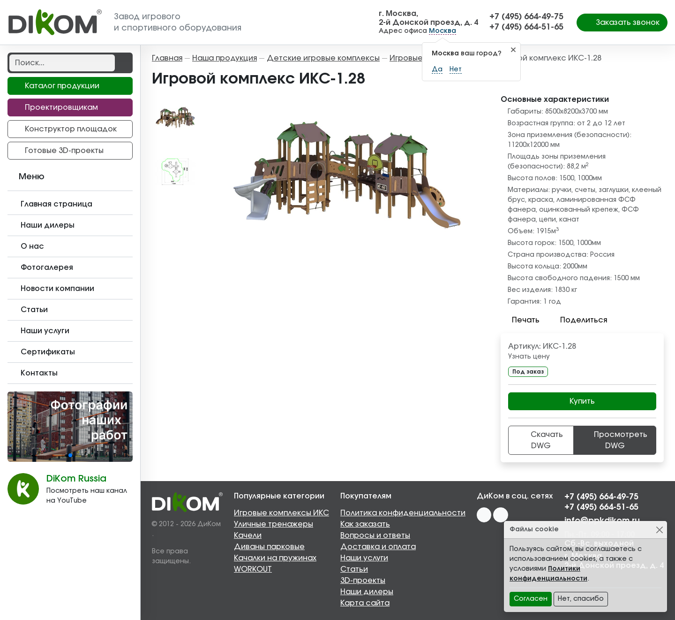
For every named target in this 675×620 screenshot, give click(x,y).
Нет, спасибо (581, 599)
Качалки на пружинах (275, 558)
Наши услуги (364, 558)
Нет (456, 69)
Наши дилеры (366, 592)
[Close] (659, 530)
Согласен (531, 599)
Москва (442, 31)
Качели (248, 535)
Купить (582, 401)
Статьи (354, 569)
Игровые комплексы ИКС (281, 513)
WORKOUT (253, 569)
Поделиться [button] (578, 320)
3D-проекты (362, 580)
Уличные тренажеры (273, 524)
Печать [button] (520, 320)
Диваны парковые (269, 547)
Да (437, 69)
